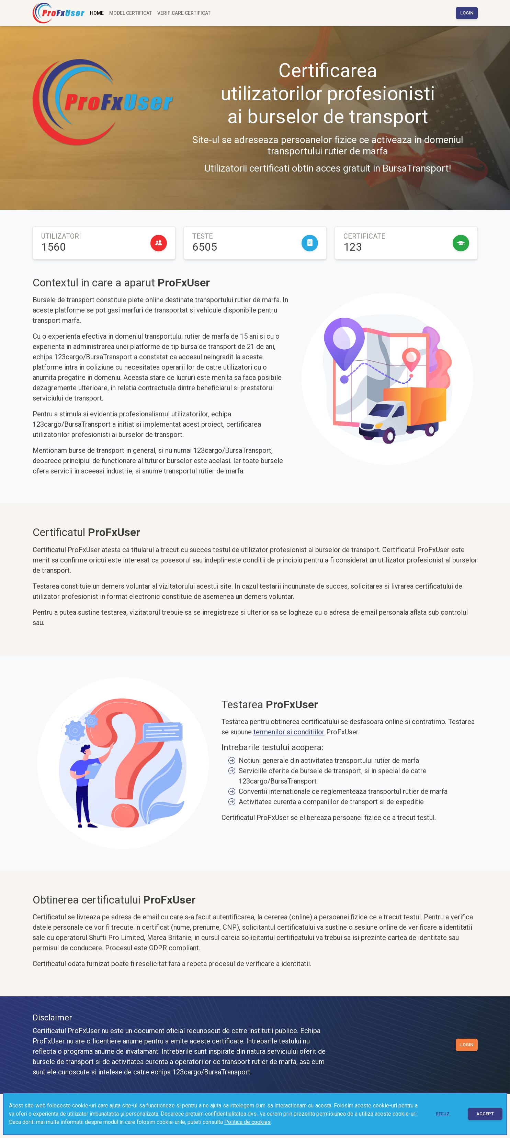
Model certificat (130, 13)
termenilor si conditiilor (289, 732)
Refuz (443, 1113)
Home (97, 13)
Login (466, 12)
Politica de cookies (247, 1122)
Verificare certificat (184, 13)
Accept (485, 1113)
